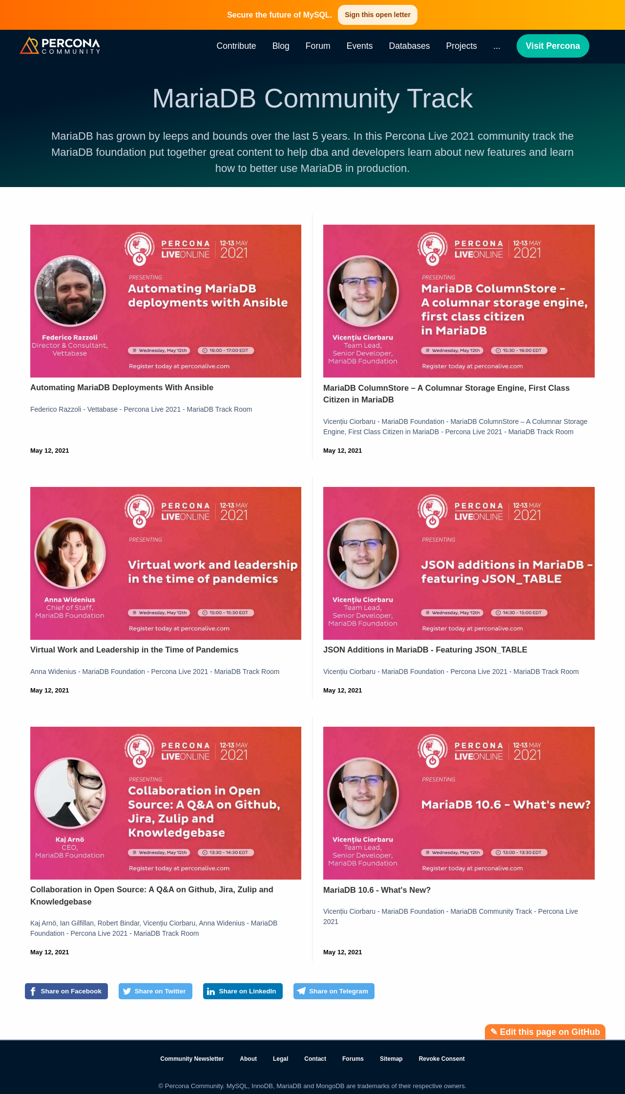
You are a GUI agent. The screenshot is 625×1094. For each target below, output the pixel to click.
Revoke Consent (442, 1058)
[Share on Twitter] (182, 993)
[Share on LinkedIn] (286, 993)
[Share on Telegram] (395, 993)
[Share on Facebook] (75, 993)
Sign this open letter (378, 15)
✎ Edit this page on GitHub (545, 1032)
